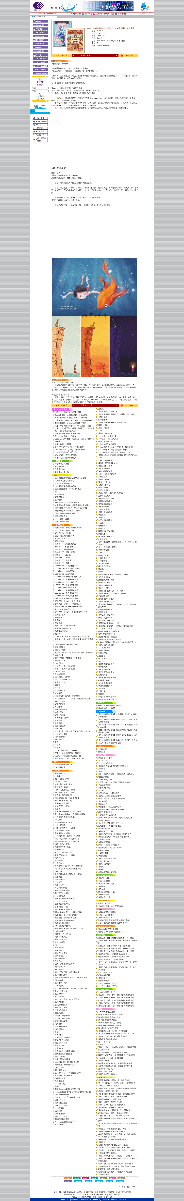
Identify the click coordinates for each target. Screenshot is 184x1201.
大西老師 (101, 523)
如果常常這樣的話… (62, 904)
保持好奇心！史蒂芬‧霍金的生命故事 (112, 1139)
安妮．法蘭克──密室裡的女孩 (110, 1102)
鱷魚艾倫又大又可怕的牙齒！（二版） (69, 929)
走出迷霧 (101, 769)
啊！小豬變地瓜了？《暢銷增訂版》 (69, 912)
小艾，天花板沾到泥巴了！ (65, 1122)
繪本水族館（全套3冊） (64, 444)
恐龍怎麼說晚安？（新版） (65, 792)
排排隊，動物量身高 (63, 1016)
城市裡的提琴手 (61, 1100)
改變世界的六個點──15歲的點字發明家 (113, 1116)
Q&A (39, 125)
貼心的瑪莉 (59, 1002)
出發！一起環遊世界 (106, 915)
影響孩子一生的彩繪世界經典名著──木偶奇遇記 (117, 948)
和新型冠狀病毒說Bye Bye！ (109, 463)
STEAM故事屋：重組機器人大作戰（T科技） (115, 452)
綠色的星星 (102, 526)
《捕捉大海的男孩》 (59, 168)
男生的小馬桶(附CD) (63, 628)
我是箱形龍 (59, 1013)
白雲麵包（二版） (62, 787)
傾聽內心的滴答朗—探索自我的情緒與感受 (114, 834)
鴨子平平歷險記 (61, 937)
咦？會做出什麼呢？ (63, 677)
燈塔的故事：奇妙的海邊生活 (109, 826)
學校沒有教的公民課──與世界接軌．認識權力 (116, 774)
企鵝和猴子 (102, 886)
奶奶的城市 (59, 994)
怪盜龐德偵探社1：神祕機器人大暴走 (112, 954)
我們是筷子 (102, 515)
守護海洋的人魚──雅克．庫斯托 (110, 1107)
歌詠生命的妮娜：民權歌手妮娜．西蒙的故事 (115, 1164)
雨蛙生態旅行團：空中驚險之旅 (67, 839)
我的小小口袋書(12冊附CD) (65, 626)
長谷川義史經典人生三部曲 (65, 436)
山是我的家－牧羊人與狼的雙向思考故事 (114, 782)
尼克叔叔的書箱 (104, 820)
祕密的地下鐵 (103, 1175)
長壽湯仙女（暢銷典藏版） (65, 1051)
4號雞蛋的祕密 (104, 680)
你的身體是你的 (104, 577)
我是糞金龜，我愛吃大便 (107, 412)
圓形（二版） (103, 425)
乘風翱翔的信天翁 (105, 501)
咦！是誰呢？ (60, 880)
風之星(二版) (103, 760)
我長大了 (58, 634)
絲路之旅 (101, 752)
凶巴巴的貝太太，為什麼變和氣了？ (69, 999)
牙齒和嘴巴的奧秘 (62, 464)
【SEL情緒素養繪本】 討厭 (108, 623)
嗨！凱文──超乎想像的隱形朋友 (67, 1097)
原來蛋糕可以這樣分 (106, 672)
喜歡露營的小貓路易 (106, 602)
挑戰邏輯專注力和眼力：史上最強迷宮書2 (71, 508)
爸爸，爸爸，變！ (62, 991)
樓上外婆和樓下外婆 (106, 884)
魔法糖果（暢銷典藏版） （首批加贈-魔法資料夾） (117, 414)
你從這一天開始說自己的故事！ (110, 796)
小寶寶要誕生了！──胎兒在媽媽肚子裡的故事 (72, 699)
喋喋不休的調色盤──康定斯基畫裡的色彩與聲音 (117, 1055)
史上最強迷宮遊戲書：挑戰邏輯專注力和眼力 (72, 505)
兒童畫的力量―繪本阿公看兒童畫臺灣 (113, 1036)
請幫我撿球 (102, 612)
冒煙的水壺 (59, 1046)
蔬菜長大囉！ (60, 726)
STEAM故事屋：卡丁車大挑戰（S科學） (113, 450)
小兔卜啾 (58, 871)
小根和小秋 (59, 776)
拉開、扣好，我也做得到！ (65, 530)
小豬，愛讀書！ (61, 825)
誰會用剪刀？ (60, 715)
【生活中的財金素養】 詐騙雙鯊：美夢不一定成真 (117, 740)
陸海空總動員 (60, 737)
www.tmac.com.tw (50, 14)
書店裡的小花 (103, 555)
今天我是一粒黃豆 (62, 718)
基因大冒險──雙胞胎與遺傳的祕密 (111, 493)
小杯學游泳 (102, 539)
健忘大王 (101, 978)
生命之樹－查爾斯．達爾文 (108, 1086)
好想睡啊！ (59, 707)
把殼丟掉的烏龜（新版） (64, 822)
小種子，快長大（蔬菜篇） (65, 666)
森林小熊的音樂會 (105, 471)
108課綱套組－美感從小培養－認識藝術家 (71, 418)
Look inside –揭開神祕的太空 (66, 582)
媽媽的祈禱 (59, 1029)
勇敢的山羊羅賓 (104, 785)
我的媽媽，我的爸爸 (106, 615)
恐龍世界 (58, 500)
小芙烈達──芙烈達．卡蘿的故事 (110, 1058)
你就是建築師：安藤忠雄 (107, 1074)
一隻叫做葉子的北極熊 (107, 444)
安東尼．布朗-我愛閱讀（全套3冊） (69, 753)
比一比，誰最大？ (62, 901)
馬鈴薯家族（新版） (63, 831)
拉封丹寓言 (59, 860)
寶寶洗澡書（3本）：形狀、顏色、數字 (70, 759)
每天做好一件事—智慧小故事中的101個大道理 (116, 995)
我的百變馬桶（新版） (63, 890)
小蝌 (100, 431)
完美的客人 (59, 858)
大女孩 (101, 661)
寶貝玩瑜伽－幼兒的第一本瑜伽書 (68, 658)
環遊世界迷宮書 (61, 516)
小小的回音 (102, 561)
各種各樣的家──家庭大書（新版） (68, 811)
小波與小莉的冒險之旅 (63, 765)
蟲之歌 (57, 809)
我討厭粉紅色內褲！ (106, 686)
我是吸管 (101, 517)
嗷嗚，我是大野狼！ (106, 618)
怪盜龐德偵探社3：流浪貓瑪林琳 (111, 959)
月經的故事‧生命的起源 (107, 815)
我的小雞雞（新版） (63, 779)
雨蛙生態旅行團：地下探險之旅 (67, 972)
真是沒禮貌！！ (61, 647)
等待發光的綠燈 (104, 650)
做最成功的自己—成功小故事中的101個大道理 (116, 1006)
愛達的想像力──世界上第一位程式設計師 (114, 1110)
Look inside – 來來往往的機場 (66, 579)
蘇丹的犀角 (102, 804)
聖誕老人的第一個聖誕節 (107, 637)
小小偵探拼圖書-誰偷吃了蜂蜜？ (67, 644)
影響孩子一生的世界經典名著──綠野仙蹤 (114, 946)
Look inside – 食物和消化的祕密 (67, 568)
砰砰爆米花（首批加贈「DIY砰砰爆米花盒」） (73, 731)
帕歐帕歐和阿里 (104, 975)
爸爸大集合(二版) (61, 907)
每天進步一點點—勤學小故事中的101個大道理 (116, 998)
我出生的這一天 (104, 482)
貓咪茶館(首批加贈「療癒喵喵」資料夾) (113, 574)
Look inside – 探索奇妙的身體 (66, 585)
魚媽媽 (101, 409)
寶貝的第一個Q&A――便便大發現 (67, 601)
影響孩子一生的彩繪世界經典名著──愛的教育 (116, 951)
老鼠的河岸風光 (104, 839)
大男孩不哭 (102, 477)
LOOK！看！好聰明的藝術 (108, 1028)
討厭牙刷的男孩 (61, 1027)
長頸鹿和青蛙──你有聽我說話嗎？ (68, 1073)
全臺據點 (99, 14)
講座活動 (40, 128)
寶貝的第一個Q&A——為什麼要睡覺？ (69, 607)
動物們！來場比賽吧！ (107, 580)
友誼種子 (58, 882)
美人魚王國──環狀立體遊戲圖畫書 (68, 528)
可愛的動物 (59, 494)
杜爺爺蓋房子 (103, 894)
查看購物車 (122, 14)
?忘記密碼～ (40, 96)
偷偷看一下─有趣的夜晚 (64, 547)
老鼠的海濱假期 (104, 842)
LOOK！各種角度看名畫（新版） (111, 1015)
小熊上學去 (59, 1067)
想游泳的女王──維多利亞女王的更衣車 (113, 1113)
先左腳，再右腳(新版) (63, 795)
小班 (100, 553)
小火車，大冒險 (61, 1105)
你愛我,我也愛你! (61, 631)
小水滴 (57, 748)
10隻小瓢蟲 (59, 541)
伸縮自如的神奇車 (105, 585)
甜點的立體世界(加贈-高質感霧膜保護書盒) (114, 920)
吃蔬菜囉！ (59, 720)
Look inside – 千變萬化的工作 (66, 566)
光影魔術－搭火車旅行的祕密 (66, 915)
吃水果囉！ (59, 723)
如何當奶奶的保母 (62, 1095)
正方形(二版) (60, 1084)
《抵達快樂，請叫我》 (60, 64)
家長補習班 (59, 997)
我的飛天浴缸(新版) (62, 893)
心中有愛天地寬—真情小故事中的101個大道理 (116, 1000)
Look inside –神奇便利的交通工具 (68, 577)
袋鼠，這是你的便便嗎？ (64, 536)
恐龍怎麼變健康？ (62, 1005)
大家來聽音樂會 (104, 881)
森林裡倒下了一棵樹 (106, 831)
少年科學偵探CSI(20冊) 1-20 (66, 452)
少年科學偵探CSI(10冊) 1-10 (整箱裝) (69, 447)
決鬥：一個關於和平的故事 (108, 845)
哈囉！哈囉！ (60, 942)
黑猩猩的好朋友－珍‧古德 (108, 1091)
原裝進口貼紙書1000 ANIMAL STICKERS (70, 478)
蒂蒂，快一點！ (104, 488)
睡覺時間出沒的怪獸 (106, 531)
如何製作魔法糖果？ (106, 664)
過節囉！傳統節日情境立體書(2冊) (68, 756)
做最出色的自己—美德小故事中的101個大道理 (116, 1003)
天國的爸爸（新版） (63, 806)
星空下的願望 (103, 428)
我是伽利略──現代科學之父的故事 (111, 1131)
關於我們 (88, 14)
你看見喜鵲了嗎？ (105, 1071)
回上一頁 (125, 1187)
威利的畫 (101, 889)
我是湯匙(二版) (61, 1007)
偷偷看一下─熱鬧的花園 (64, 549)
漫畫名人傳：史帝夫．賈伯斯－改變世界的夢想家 (117, 1088)
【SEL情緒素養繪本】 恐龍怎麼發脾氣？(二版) (73, 1092)
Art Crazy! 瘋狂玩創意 (106, 1012)
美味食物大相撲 (104, 583)
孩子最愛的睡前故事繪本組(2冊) (67, 433)
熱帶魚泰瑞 (59, 1081)
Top (133, 1187)
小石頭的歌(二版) (105, 780)
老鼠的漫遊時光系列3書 (107, 872)
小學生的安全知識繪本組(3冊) (66, 458)
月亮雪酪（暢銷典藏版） (64, 1076)
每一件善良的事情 (105, 763)
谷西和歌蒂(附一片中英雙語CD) (110, 906)
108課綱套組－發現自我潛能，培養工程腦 (71, 415)
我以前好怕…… (60, 1070)
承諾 (56, 945)
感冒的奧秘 (59, 466)
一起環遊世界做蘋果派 (107, 697)
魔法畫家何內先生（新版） (108, 1039)
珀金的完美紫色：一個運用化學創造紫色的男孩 (116, 1166)
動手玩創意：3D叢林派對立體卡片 (68, 511)
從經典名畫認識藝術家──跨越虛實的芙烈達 (115, 1066)
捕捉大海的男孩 (104, 864)
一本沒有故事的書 (105, 460)
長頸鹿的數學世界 (105, 610)
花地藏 (101, 867)
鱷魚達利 (101, 528)
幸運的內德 (59, 863)
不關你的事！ (60, 538)
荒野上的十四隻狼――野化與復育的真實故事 (115, 818)
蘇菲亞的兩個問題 (105, 433)
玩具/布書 (110, 14)
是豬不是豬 (102, 417)
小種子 (57, 745)
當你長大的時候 (104, 788)
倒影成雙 (101, 1044)
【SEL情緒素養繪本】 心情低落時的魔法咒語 (115, 626)
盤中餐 (101, 869)
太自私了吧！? (60, 650)
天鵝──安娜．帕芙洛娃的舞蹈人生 (111, 1105)
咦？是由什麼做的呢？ (63, 680)
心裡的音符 (59, 969)
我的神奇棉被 (103, 550)
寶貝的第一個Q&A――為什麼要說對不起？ (71, 612)
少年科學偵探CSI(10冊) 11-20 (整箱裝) (70, 450)
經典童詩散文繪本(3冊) (107, 708)
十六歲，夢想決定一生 (107, 992)
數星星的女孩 (103, 777)
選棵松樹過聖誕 (61, 1103)
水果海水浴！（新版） (63, 847)
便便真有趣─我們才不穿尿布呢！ (68, 696)
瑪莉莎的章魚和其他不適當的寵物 (68, 869)
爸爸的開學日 (103, 507)
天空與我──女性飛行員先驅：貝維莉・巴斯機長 (117, 1150)
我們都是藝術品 (104, 1061)
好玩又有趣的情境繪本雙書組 (66, 455)
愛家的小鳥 (102, 420)
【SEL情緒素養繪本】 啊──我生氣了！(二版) (72, 636)
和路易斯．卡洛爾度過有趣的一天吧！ (113, 1129)
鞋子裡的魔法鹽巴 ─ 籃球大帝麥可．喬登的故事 (116, 1083)
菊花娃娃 (58, 820)
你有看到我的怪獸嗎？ (63, 926)
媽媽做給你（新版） (63, 844)
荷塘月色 (58, 961)
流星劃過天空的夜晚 (63, 1037)
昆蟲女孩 (101, 1142)
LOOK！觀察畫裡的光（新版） (110, 1023)
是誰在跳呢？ (60, 674)
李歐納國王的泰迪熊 (106, 498)
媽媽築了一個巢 (61, 1116)
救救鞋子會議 (103, 981)
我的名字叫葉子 (61, 939)
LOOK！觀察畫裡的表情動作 (109, 1017)
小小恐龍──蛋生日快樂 (107, 436)
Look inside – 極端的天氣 (64, 571)
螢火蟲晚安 (59, 956)
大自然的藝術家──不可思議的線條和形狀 (114, 422)
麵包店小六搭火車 (105, 441)
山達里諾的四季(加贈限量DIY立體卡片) (113, 923)
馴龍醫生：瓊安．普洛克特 (108, 1169)
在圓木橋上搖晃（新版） (64, 784)
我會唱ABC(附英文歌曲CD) (108, 929)
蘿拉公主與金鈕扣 (105, 918)
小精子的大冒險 (61, 782)
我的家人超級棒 (104, 566)
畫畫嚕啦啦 (59, 850)
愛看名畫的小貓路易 (106, 599)
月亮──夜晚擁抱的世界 (107, 474)
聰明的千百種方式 (105, 537)
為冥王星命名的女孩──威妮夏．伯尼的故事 (115, 1156)
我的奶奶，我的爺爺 (106, 620)
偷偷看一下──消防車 (63, 560)
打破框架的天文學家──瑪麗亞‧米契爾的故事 (115, 1172)
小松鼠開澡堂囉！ (62, 734)
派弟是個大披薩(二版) (106, 892)
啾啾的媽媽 (102, 667)
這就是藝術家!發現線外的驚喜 (109, 639)
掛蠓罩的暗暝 (103, 853)
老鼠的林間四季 (104, 829)
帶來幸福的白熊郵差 (63, 1059)
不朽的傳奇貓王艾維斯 (107, 1153)
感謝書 (57, 685)
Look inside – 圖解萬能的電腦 (66, 596)
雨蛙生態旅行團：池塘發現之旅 (67, 798)
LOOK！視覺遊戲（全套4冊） (66, 750)
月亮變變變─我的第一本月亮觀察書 (68, 866)
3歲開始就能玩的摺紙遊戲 (65, 513)
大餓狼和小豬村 (61, 1043)
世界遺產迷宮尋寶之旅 (63, 1054)
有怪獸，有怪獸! (104, 903)
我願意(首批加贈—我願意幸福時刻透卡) (113, 837)
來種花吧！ (59, 693)
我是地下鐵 (102, 856)
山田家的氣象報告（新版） (65, 790)
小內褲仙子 (59, 1035)
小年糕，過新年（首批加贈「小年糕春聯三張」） (117, 642)
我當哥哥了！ (60, 967)
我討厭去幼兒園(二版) (63, 852)
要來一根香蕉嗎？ (105, 512)
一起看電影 (59, 1108)
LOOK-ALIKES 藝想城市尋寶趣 (109, 1025)
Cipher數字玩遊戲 (62, 519)
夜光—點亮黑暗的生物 (106, 634)
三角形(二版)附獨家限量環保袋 (67, 1062)
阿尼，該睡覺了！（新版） (65, 828)
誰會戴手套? (60, 712)
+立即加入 (40, 99)
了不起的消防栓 (104, 648)
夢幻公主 (58, 492)
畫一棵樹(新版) (61, 975)
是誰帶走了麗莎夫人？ (107, 1069)
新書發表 (40, 132)
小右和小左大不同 (105, 629)
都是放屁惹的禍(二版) (63, 801)
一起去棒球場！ (104, 509)
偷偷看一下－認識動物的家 (65, 544)
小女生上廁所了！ (62, 671)
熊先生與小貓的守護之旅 (107, 699)
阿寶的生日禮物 (61, 953)
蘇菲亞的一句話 (61, 983)
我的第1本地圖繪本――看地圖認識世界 (70, 814)
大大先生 (101, 534)
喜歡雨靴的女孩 (61, 1021)
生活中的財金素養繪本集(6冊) (109, 743)
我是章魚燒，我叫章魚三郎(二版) (68, 1089)
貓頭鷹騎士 (102, 569)
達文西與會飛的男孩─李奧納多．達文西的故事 (116, 1034)
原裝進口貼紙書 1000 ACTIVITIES (68, 489)
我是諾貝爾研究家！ (63, 1119)
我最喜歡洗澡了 (61, 773)
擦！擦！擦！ (60, 615)
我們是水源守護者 (105, 812)
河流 (100, 771)
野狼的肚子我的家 (62, 1040)
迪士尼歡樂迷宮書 (62, 522)
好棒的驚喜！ (60, 704)
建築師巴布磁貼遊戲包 (63, 483)
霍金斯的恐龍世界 (62, 803)
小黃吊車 (58, 729)
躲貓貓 (57, 1086)
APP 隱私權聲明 (124, 1192)
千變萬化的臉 (60, 469)
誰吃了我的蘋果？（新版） (65, 855)
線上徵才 (40, 118)
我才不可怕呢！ (104, 588)
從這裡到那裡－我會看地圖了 (109, 631)
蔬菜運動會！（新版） (63, 833)
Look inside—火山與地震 (64, 574)
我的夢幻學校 (103, 563)
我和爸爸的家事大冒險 (107, 678)
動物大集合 (59, 739)
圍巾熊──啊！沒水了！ (64, 934)
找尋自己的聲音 (61, 1010)
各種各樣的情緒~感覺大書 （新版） (69, 874)
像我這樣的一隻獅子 (106, 466)
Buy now (129, 55)
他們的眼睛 (102, 801)
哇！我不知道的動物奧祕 (64, 899)
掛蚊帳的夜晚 (103, 850)
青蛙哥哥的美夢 (104, 669)
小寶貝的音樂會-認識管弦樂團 (66, 598)
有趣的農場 (59, 497)
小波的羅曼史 (60, 767)
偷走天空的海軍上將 (106, 645)
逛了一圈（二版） (105, 1042)
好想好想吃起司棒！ (106, 520)
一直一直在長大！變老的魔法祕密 (111, 809)
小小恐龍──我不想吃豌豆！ (109, 439)
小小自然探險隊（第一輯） (108, 983)
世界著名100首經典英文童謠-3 (110, 932)
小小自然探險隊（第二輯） (108, 986)
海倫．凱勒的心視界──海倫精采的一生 (113, 1097)
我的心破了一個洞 (105, 758)
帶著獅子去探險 (104, 596)
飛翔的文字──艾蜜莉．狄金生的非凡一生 (114, 1148)
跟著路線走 (59, 950)
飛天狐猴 (58, 1024)
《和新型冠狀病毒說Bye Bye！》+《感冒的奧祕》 (74, 420)
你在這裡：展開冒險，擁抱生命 (110, 823)
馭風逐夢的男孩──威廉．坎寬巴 (110, 1099)
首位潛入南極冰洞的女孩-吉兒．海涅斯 (113, 1145)
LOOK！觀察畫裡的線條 (107, 1020)
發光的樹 (101, 790)
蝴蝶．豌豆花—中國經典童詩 (109, 705)
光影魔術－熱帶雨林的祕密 (65, 918)
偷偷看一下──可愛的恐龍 (65, 552)
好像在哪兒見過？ (105, 496)
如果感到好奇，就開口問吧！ (109, 793)
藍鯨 (56, 1032)
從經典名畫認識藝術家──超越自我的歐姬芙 (115, 1063)
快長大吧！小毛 (104, 897)
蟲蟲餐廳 (101, 656)
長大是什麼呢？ (61, 710)
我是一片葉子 (60, 661)
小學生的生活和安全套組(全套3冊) (68, 412)
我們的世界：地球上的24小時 (109, 807)
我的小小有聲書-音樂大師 (65, 609)
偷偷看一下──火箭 (62, 558)
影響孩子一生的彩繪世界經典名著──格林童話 (116, 938)
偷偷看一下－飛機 (62, 563)
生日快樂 (101, 691)
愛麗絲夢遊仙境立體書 (107, 912)
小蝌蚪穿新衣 (60, 931)
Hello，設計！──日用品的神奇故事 (112, 799)
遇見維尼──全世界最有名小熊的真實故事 (71, 978)
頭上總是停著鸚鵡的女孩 (64, 1065)
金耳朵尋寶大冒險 (105, 972)
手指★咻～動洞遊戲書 (63, 909)
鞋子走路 (58, 623)
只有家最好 (59, 1125)
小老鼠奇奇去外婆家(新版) (65, 817)
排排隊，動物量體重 (63, 1018)
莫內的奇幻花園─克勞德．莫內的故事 (112, 1031)
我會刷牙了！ (60, 682)
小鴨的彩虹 (59, 663)
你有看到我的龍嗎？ (63, 923)
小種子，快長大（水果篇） (65, 669)
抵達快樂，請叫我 (105, 861)
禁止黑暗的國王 (104, 468)
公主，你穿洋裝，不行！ (107, 547)
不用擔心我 (102, 653)
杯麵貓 (101, 694)
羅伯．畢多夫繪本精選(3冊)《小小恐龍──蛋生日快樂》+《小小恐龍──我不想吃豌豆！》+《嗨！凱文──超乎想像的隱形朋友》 (74, 428)
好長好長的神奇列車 (63, 533)
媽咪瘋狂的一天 (61, 958)
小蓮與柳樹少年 (104, 558)
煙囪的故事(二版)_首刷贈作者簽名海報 (113, 766)
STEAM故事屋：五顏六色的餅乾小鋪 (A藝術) (115, 447)
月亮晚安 (58, 620)
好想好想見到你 (104, 490)
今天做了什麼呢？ (105, 683)
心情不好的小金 (104, 485)
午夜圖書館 (59, 986)
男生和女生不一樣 (62, 472)
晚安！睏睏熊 (60, 1056)
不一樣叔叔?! (60, 980)
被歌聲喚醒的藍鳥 (105, 504)
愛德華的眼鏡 (103, 479)
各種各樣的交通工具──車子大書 (110, 591)
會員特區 (77, 14)
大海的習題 (102, 749)
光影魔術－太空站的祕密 (64, 920)
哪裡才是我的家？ (62, 1114)
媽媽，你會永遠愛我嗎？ (64, 964)
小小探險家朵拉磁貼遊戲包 (65, 486)
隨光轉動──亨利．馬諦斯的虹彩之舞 (112, 1052)
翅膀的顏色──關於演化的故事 (110, 848)
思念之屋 (58, 1111)
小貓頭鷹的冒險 (61, 888)
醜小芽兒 (101, 572)
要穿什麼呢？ (60, 690)
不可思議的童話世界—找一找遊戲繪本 (113, 593)
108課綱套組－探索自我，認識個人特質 (70, 423)
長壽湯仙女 (59, 1048)
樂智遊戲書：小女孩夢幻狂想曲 (67, 502)
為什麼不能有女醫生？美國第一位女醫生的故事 (116, 1094)
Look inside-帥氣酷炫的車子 (65, 587)
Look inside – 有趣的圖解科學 (66, 590)
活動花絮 (40, 135)
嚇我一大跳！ (60, 701)
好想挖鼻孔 (102, 675)
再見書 (57, 688)
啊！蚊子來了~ (104, 659)
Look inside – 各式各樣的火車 (66, 593)
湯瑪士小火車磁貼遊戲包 (64, 481)
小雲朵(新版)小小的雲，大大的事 (68, 836)
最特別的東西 (103, 878)
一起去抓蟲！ (60, 896)
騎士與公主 (59, 885)
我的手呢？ (59, 617)
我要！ (57, 742)
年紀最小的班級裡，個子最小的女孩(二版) (71, 988)
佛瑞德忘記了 (60, 1078)
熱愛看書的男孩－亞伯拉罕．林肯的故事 (114, 1080)
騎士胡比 (58, 877)
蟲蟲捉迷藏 (59, 948)
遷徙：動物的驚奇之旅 (107, 858)
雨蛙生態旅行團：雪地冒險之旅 (67, 841)
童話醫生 (101, 688)
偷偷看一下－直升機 (63, 555)
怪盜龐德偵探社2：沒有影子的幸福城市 (113, 957)
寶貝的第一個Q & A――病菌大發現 (68, 604)
